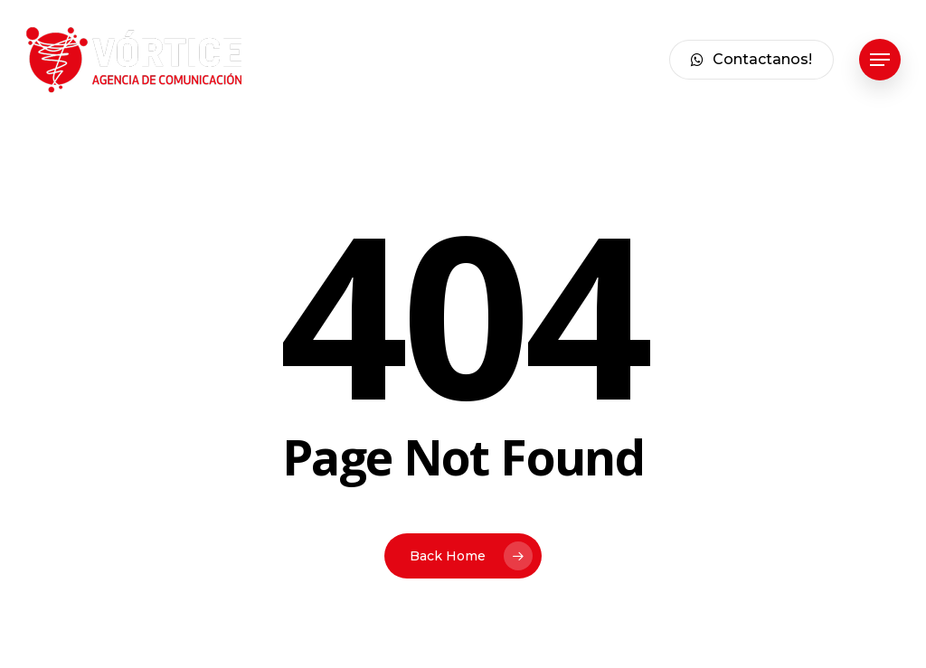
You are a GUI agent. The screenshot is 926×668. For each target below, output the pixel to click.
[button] (880, 60)
